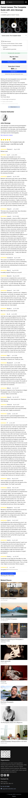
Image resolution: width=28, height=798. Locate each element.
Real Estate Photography (7, 702)
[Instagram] (8, 775)
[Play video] (14, 25)
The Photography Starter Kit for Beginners (11, 722)
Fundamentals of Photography (8, 598)
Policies (14, 796)
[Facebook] (5, 775)
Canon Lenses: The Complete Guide (11, 35)
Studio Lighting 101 (5, 661)
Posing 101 (3, 682)
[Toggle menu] (26, 2)
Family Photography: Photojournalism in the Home (14, 741)
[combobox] (15, 2)
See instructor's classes (7, 135)
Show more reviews (8, 573)
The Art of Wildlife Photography (9, 619)
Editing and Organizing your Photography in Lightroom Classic (12, 640)
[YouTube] (2, 775)
